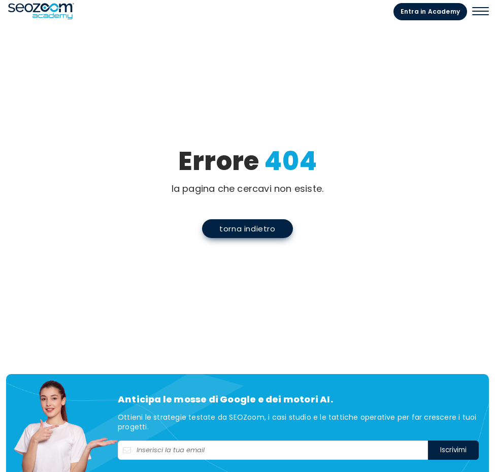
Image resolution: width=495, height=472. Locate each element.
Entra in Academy (430, 11)
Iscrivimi (453, 450)
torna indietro (247, 228)
